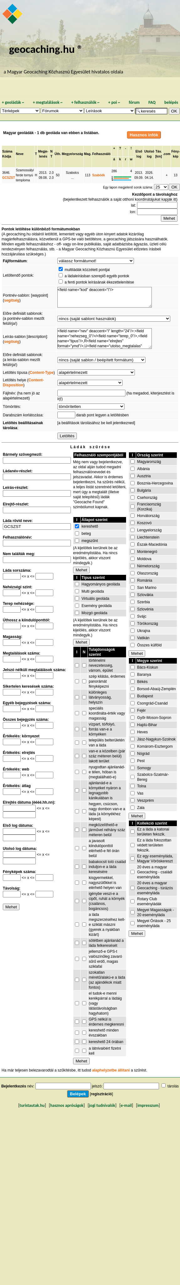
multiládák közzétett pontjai (87, 270)
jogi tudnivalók (102, 1105)
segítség (11, 300)
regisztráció (101, 1094)
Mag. (87, 154)
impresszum (148, 1105)
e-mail (126, 1105)
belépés (171, 102)
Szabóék (98, 175)
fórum (134, 102)
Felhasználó (101, 154)
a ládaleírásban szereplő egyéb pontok (97, 276)
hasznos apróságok (66, 1105)
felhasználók (85, 102)
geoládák (13, 102)
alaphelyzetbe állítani (111, 1070)
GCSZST (8, 177)
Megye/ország (72, 154)
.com (166, 154)
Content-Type (41, 372)
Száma (7, 151)
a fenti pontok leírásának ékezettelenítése (99, 282)
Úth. (58, 154)
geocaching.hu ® (46, 49)
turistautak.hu (32, 1105)
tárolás (173, 1086)
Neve (20, 154)
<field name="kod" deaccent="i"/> (104, 297)
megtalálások (48, 102)
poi (114, 102)
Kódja (6, 156)
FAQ (152, 102)
